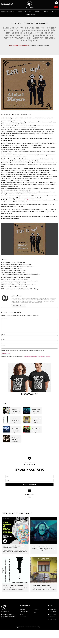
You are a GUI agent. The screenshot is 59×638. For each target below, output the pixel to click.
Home (10, 45)
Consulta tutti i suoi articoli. (19, 305)
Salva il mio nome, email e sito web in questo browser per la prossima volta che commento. (23, 350)
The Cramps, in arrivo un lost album (15, 439)
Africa (28, 200)
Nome (3, 334)
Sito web (3, 345)
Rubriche (21, 12)
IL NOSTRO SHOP (29, 394)
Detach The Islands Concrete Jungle (16, 420)
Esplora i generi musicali (7, 12)
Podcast (37, 12)
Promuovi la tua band (30, 14)
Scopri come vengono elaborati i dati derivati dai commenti (36, 356)
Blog (29, 12)
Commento (4, 318)
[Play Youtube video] (29, 239)
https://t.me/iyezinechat (29, 464)
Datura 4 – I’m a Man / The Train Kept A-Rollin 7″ (36, 430)
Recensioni (15, 45)
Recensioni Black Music (24, 45)
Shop (54, 12)
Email (3, 339)
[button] (56, 2)
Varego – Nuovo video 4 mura (40, 546)
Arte (46, 12)
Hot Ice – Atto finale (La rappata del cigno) (16, 430)
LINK (29, 497)
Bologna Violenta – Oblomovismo (41, 585)
